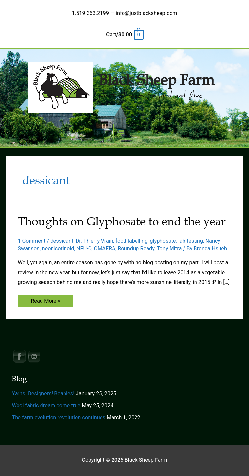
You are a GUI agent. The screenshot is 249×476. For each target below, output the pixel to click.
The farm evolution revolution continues (58, 417)
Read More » (45, 302)
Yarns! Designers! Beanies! (43, 394)
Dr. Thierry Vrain (94, 241)
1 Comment (31, 241)
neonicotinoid (58, 248)
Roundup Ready (136, 248)
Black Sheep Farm (156, 80)
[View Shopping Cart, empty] (124, 34)
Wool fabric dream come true (46, 405)
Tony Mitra (169, 248)
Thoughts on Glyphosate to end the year (122, 221)
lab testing (190, 241)
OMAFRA (104, 248)
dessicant (61, 241)
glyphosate (163, 241)
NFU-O (84, 248)
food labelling (131, 241)
